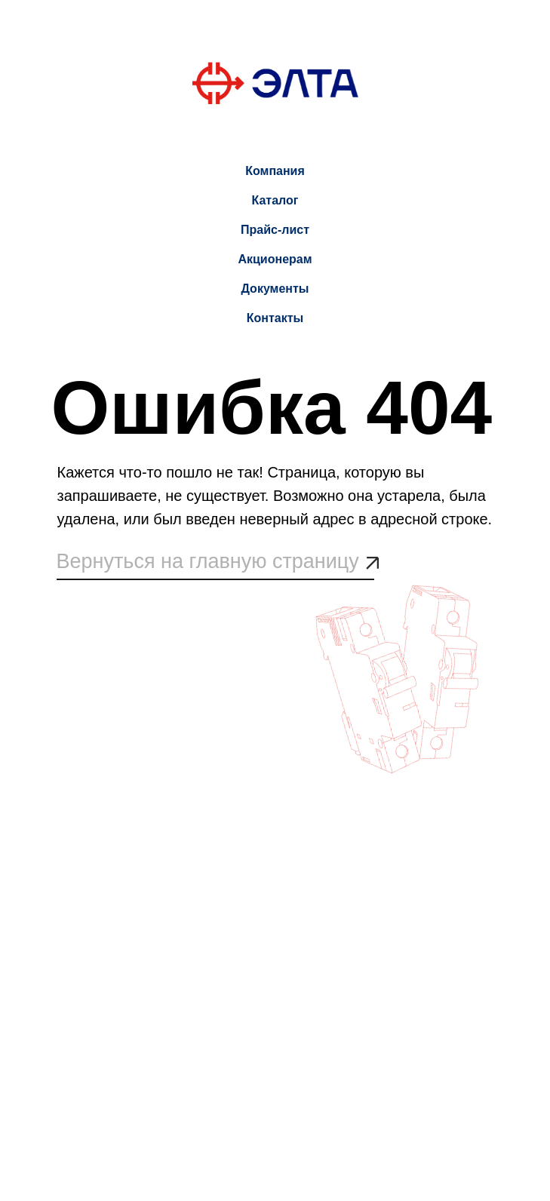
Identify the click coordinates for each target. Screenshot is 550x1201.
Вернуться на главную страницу (208, 561)
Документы (275, 288)
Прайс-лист (275, 229)
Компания (275, 170)
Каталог (275, 200)
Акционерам (275, 259)
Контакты (275, 318)
